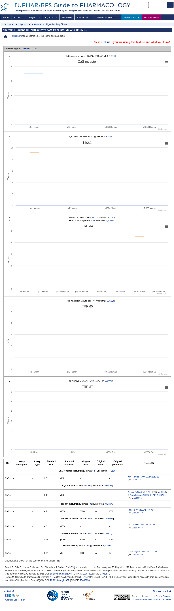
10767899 (87, 574)
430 (92, 136)
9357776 (138, 480)
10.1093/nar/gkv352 (59, 580)
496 (93, 217)
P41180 (112, 56)
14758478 (138, 513)
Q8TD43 (110, 217)
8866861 (138, 498)
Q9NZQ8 (110, 301)
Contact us (9, 591)
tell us (106, 42)
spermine (36, 24)
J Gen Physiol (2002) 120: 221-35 (142, 551)
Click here (17, 36)
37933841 (105, 574)
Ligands (49, 17)
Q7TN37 (110, 220)
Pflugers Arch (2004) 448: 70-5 (141, 510)
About (17, 17)
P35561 (109, 136)
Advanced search (106, 17)
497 (93, 301)
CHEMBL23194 (29, 48)
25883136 (85, 580)
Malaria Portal (151, 17)
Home (6, 17)
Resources (82, 17)
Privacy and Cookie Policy (14, 600)
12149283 (138, 554)
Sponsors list (162, 591)
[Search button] (170, 5)
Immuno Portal (131, 17)
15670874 (138, 528)
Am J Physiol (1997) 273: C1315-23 (143, 477)
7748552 (162, 492)
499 (91, 381)
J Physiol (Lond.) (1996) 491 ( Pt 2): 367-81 (147, 495)
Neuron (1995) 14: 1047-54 (140, 492)
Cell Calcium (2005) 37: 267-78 (141, 525)
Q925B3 (109, 381)
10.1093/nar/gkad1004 (61, 574)
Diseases (67, 17)
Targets (33, 17)
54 (96, 56)
